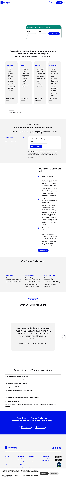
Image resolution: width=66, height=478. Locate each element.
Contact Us (8, 468)
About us (32, 459)
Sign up (59, 2)
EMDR (24, 81)
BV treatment (12, 85)
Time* (39, 31)
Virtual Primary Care (22, 465)
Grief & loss (25, 73)
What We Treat (21, 468)
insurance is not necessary (49, 195)
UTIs (9, 78)
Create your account (35, 146)
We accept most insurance (22, 56)
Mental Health (21, 462)
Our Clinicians (33, 462)
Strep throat (11, 86)
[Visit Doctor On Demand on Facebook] (53, 448)
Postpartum (25, 75)
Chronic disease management (55, 86)
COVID (10, 69)
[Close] (63, 474)
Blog (30, 468)
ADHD (38, 80)
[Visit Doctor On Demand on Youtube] (57, 448)
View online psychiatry (38, 99)
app (52, 181)
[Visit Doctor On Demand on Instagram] (60, 448)
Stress (24, 71)
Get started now (43, 250)
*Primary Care (11, 109)
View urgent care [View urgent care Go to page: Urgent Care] (10, 99)
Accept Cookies (54, 474)
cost (36, 151)
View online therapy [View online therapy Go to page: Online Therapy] (24, 99)
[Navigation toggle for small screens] (64, 2)
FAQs (6, 465)
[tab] (14, 137)
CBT (23, 83)
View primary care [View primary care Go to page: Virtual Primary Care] (53, 99)
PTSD (24, 76)
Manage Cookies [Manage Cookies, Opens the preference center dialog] (44, 474)
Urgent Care (20, 459)
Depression (25, 69)
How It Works (8, 459)
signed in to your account (49, 217)
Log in (52, 2)
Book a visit (54, 33)
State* (29, 31)
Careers (31, 465)
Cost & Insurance (9, 462)
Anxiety (24, 68)
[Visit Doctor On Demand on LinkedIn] (55, 448)
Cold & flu (10, 68)
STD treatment (12, 83)
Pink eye (10, 88)
